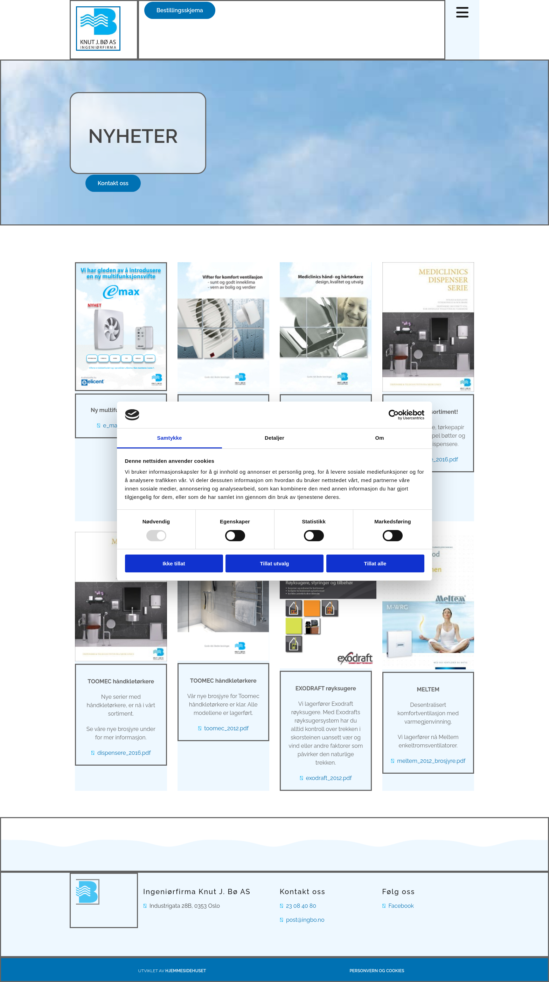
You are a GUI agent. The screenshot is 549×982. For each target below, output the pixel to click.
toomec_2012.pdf (226, 728)
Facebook (401, 906)
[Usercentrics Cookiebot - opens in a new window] (393, 415)
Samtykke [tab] (169, 438)
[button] (179, 10)
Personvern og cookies (376, 970)
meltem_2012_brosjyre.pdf (431, 761)
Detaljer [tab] (274, 438)
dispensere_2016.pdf (124, 753)
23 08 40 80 (301, 906)
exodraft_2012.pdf (329, 778)
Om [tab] (379, 438)
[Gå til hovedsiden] (98, 49)
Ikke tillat (173, 563)
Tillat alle (375, 563)
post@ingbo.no (305, 920)
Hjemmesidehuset (185, 970)
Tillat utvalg (274, 563)
